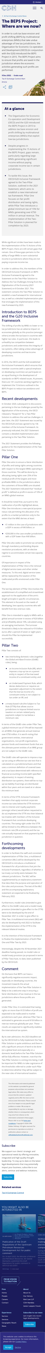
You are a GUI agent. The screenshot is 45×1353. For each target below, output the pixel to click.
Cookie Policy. (21, 1342)
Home (4, 1293)
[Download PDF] (10, 88)
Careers (5, 1299)
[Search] (42, 8)
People (4, 1296)
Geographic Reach (9, 1323)
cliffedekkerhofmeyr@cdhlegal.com (20, 1135)
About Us (26, 1293)
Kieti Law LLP (28, 1299)
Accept (8, 1347)
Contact (5, 1303)
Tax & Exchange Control (13, 1193)
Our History (28, 1296)
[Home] (9, 8)
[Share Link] (5, 88)
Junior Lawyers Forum (32, 1306)
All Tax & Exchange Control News (15, 17)
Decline (18, 1347)
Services (5, 1319)
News (4, 1326)
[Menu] (35, 8)
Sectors (5, 1316)
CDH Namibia (28, 1303)
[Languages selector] (38, 2)
